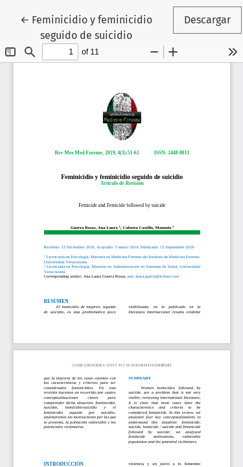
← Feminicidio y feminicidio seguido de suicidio (95, 27)
